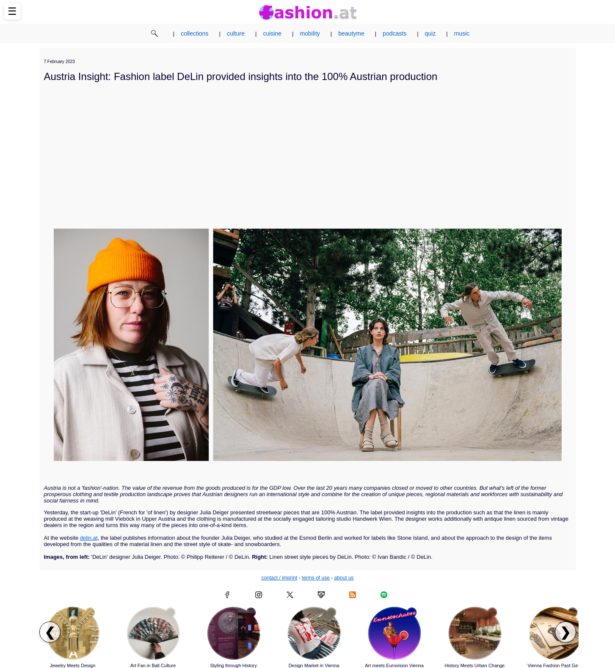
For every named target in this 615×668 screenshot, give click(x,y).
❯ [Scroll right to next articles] (565, 632)
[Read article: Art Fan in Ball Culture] (153, 633)
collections (194, 33)
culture (236, 33)
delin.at (89, 538)
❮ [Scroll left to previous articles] (49, 632)
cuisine (272, 33)
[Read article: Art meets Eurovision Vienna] (394, 633)
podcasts (394, 33)
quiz (430, 33)
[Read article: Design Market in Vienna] (314, 633)
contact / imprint (279, 578)
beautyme (351, 33)
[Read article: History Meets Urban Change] (475, 633)
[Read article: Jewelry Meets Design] (73, 633)
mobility (310, 33)
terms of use (316, 578)
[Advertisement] (308, 147)
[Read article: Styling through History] (234, 633)
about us (344, 578)
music (462, 33)
